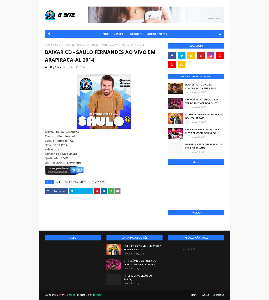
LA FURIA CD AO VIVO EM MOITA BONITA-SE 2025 (204, 116)
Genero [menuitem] (118, 33)
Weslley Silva (53, 67)
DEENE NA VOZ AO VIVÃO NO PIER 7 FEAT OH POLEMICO (202, 131)
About (205, 294)
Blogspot (70, 294)
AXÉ (58, 182)
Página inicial (51, 44)
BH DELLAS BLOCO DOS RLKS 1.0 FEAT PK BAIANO (203, 146)
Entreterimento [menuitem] (157, 33)
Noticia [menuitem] (135, 33)
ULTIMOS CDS (68, 44)
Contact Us (218, 294)
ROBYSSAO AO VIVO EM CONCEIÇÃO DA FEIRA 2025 (200, 86)
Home (194, 294)
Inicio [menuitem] (105, 33)
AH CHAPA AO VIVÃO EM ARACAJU (138, 277)
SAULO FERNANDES (75, 182)
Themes (97, 294)
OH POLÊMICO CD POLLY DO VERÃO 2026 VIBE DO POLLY (201, 101)
